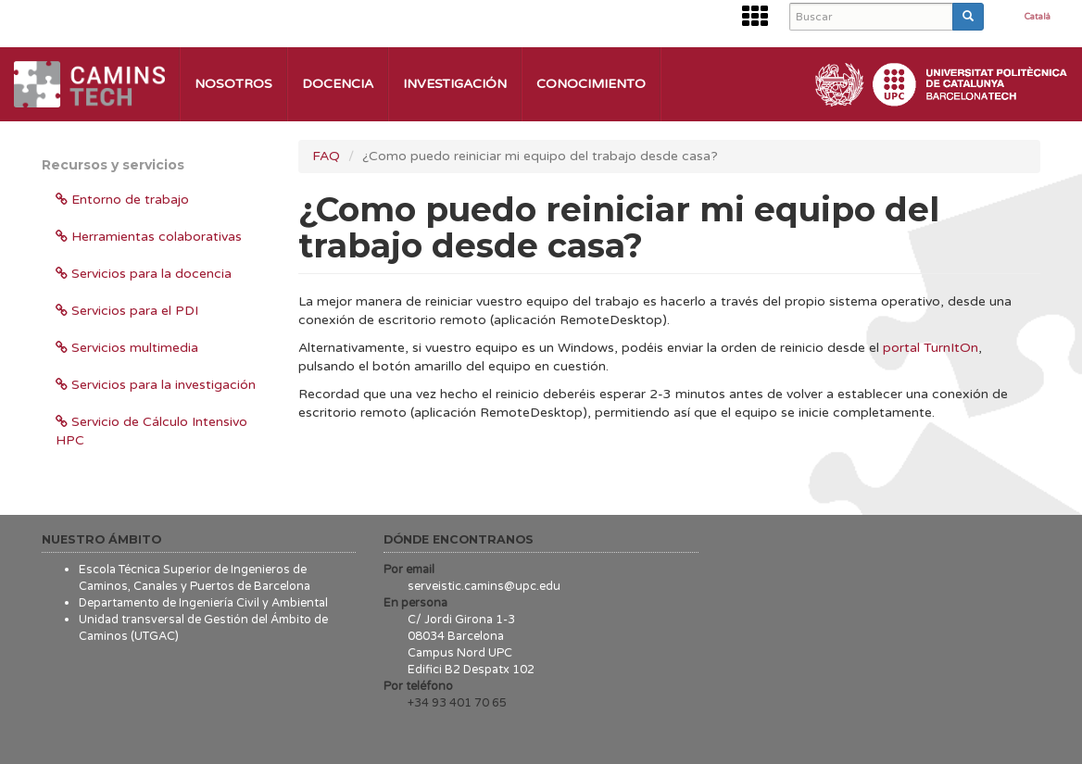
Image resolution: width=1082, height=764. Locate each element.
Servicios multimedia (127, 348)
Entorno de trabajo (122, 199)
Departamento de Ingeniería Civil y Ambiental (203, 602)
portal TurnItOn (930, 348)
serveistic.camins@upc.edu (484, 586)
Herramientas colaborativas (149, 236)
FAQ (326, 156)
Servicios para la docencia (144, 274)
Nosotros (233, 84)
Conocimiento (591, 84)
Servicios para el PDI (127, 311)
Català (1038, 17)
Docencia (337, 84)
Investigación (455, 84)
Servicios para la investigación (156, 385)
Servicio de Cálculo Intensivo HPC (151, 431)
